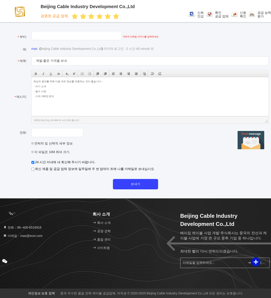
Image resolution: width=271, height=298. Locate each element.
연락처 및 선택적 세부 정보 (52, 143)
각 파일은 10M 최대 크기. (50, 152)
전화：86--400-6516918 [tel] (22, 227)
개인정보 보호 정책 (41, 293)
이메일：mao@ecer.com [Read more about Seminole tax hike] (22, 236)
